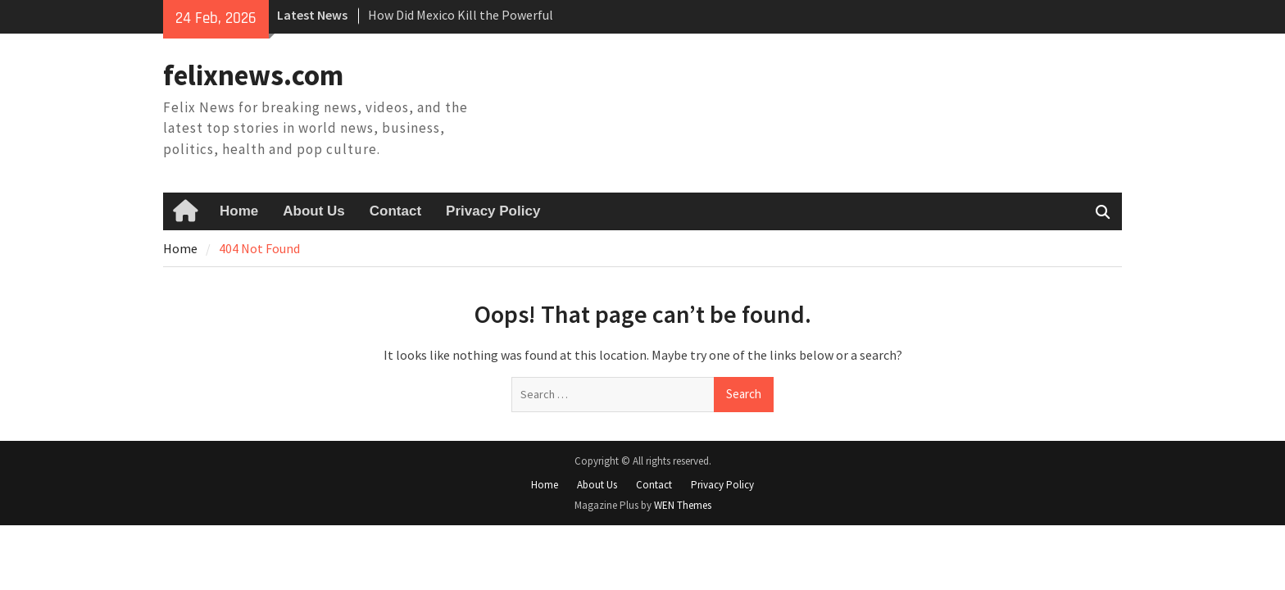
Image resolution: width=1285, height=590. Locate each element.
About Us (314, 211)
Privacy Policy (493, 211)
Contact (395, 211)
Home (239, 211)
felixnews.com (253, 75)
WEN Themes (682, 505)
